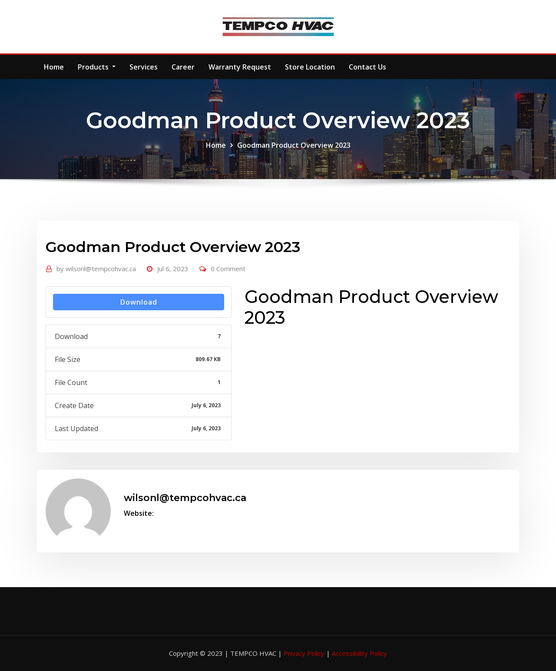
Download (138, 302)
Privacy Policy (305, 653)
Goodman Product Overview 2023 (294, 145)
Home (54, 67)
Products (97, 67)
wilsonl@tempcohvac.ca (96, 268)
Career (183, 67)
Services (143, 67)
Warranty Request (239, 67)
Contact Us (367, 67)
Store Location (310, 67)
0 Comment (228, 268)
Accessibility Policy (359, 653)
